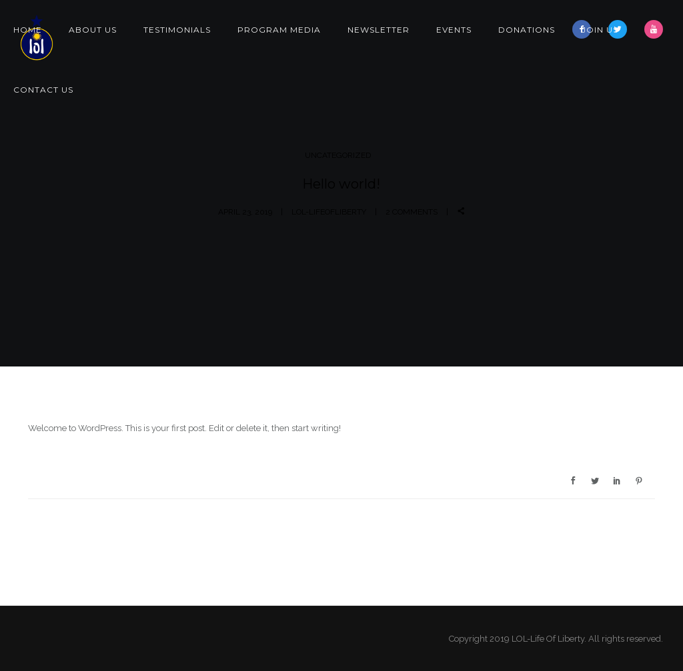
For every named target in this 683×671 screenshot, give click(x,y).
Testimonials (177, 30)
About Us (93, 30)
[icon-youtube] (653, 29)
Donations (526, 30)
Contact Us (43, 90)
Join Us (600, 30)
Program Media (279, 30)
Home (27, 30)
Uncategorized (338, 155)
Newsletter (379, 30)
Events (454, 30)
